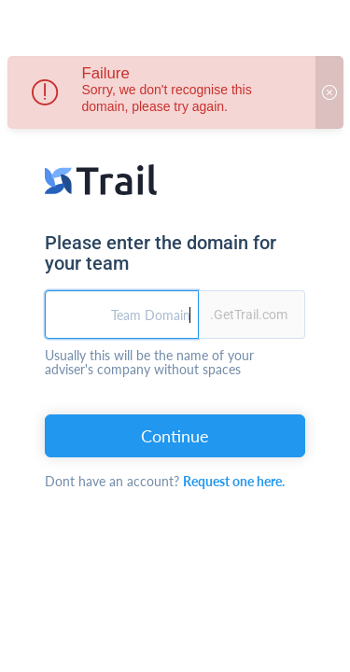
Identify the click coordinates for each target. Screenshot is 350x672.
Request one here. (234, 481)
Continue (175, 436)
